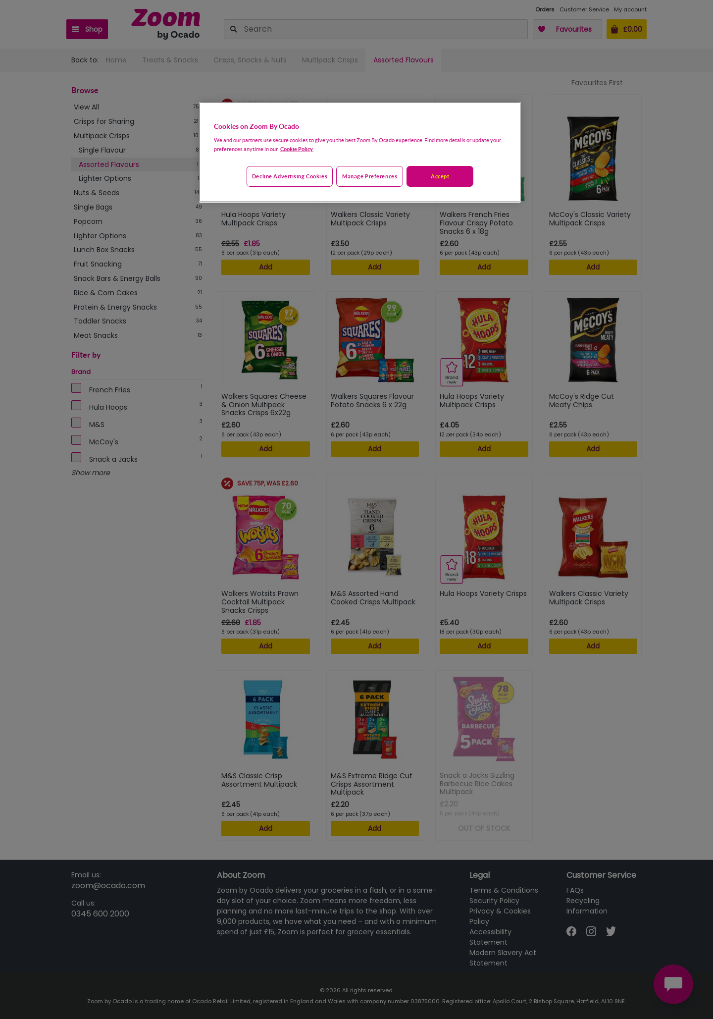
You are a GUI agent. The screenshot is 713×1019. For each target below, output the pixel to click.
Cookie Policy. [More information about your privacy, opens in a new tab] (296, 149)
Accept (440, 176)
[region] (360, 152)
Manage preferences (369, 176)
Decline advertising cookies (289, 176)
